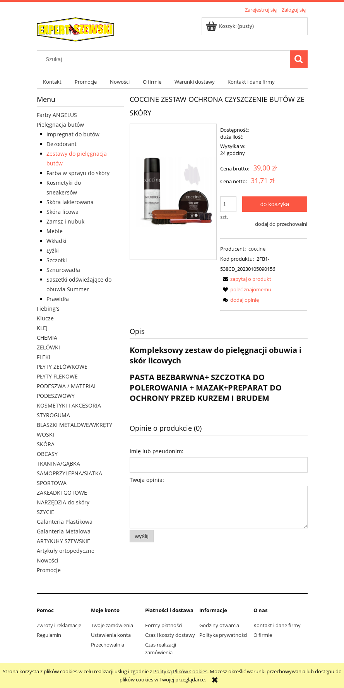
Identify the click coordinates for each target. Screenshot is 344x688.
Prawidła (57, 299)
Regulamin (49, 634)
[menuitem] (52, 82)
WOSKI (45, 434)
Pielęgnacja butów (60, 124)
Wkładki (56, 240)
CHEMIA (47, 337)
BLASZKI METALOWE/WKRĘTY (74, 424)
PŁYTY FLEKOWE (57, 376)
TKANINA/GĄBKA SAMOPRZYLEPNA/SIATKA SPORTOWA (69, 473)
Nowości (47, 560)
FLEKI (43, 357)
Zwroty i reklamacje (59, 625)
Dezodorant (61, 144)
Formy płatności (163, 625)
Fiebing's (48, 308)
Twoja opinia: (147, 479)
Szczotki (56, 260)
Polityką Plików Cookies (180, 671)
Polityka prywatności (223, 634)
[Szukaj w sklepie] (165, 59)
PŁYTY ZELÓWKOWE (62, 366)
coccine (256, 248)
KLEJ (42, 328)
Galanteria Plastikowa (64, 521)
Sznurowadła (63, 269)
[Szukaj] (299, 59)
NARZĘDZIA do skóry (63, 502)
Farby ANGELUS (57, 115)
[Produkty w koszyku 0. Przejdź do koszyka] (230, 25)
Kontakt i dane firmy (277, 625)
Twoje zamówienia (112, 625)
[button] (245, 278)
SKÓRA (46, 444)
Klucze (45, 318)
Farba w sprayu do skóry (78, 173)
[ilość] (228, 204)
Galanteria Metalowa (64, 531)
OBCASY (47, 454)
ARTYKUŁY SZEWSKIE (63, 541)
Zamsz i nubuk (65, 221)
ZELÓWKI (48, 347)
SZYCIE (45, 512)
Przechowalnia (107, 644)
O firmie (262, 634)
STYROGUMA (53, 415)
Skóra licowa (62, 211)
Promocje (49, 570)
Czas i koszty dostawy (170, 634)
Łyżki (52, 250)
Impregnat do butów (72, 134)
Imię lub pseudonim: (156, 451)
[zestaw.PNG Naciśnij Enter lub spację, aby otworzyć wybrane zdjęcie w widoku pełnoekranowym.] (173, 191)
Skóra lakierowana (70, 202)
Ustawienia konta (111, 634)
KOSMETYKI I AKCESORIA (69, 405)
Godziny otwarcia (219, 625)
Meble (54, 231)
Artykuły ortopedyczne (65, 550)
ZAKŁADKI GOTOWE (62, 492)
